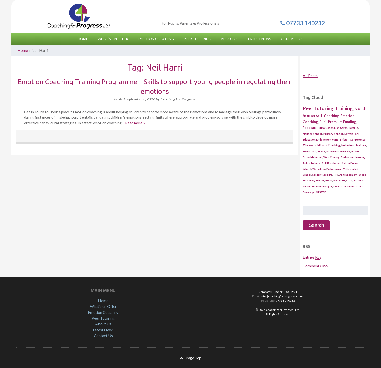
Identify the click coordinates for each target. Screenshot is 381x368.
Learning (360, 157)
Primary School (333, 133)
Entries (312, 257)
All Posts (310, 75)
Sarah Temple (349, 127)
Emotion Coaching (103, 312)
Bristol (344, 139)
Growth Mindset (312, 157)
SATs (349, 180)
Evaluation (347, 157)
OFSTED (321, 192)
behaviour (348, 145)
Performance (334, 168)
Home (22, 50)
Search (316, 225)
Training (344, 108)
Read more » (135, 123)
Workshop (318, 168)
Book (328, 180)
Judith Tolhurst (312, 163)
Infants (355, 151)
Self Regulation (331, 163)
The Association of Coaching (321, 145)
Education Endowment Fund (320, 139)
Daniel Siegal (324, 186)
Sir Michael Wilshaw (338, 151)
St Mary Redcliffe (322, 174)
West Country (331, 157)
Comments (315, 265)
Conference (358, 139)
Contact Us (103, 335)
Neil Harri (339, 180)
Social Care (309, 151)
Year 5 (321, 151)
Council (337, 186)
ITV (336, 174)
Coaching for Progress (78, 16)
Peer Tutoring (318, 108)
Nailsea (361, 145)
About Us (103, 324)
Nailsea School (312, 133)
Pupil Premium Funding (337, 122)
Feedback (310, 128)
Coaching (331, 116)
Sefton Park (351, 133)
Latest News (103, 329)
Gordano (349, 186)
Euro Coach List (329, 127)
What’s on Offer (103, 306)
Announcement (348, 174)
